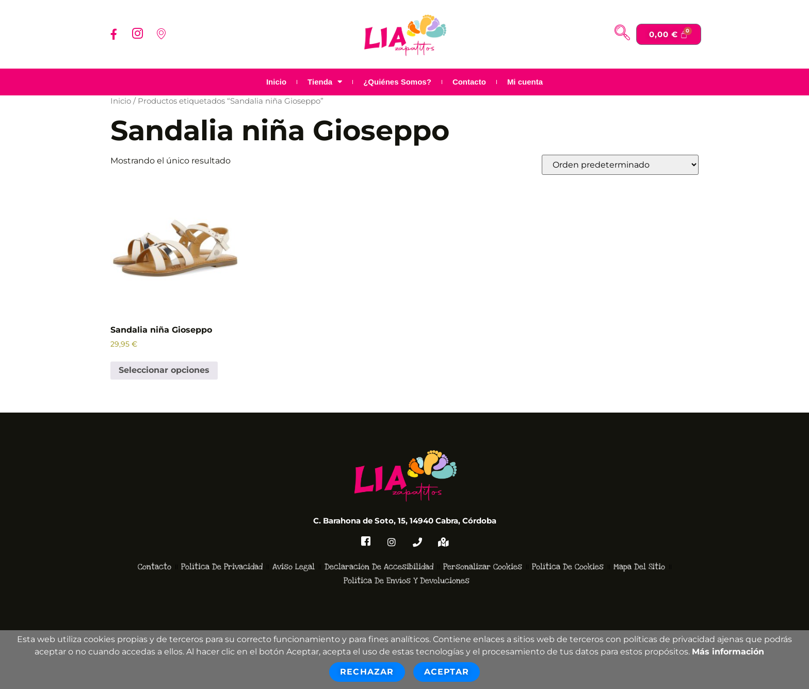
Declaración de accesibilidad (379, 554)
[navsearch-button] (622, 34)
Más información (728, 652)
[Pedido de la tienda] (620, 165)
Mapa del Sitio (639, 554)
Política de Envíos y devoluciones (407, 567)
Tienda (325, 82)
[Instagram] (137, 34)
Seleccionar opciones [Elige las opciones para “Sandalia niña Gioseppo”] (164, 370)
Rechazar (367, 672)
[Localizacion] (161, 34)
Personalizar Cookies (482, 554)
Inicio (276, 81)
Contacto (469, 81)
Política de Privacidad (222, 554)
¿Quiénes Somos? (397, 81)
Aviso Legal (293, 554)
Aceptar (446, 672)
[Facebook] (113, 34)
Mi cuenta (525, 81)
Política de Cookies (568, 554)
